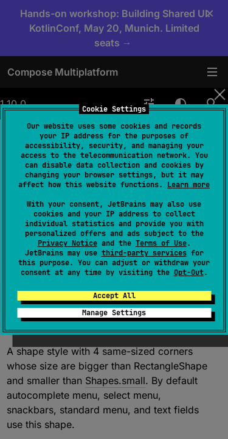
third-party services (144, 253)
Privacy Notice (67, 243)
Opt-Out (189, 272)
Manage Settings (114, 313)
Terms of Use (161, 243)
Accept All (114, 296)
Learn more (188, 185)
